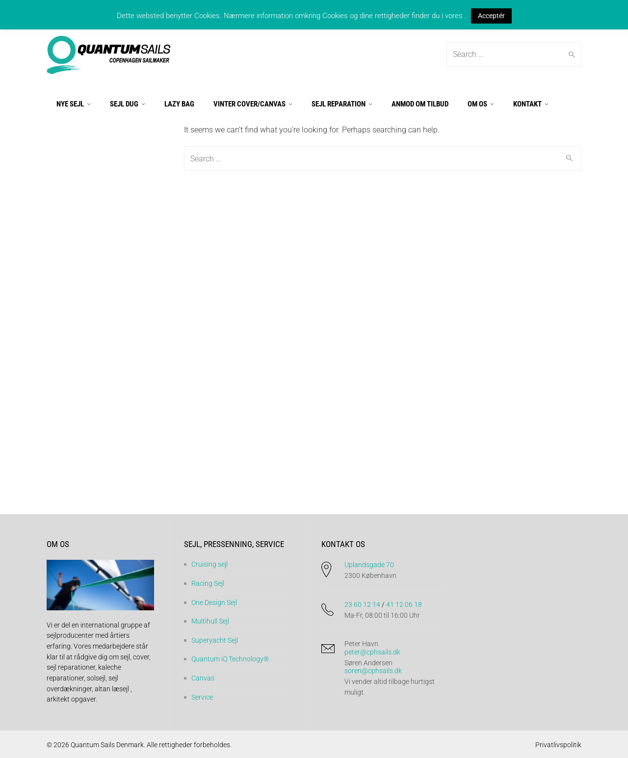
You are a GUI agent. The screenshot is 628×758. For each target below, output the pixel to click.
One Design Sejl (214, 602)
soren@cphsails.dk (373, 671)
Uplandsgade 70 (369, 565)
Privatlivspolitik (558, 745)
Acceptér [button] (491, 16)
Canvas (202, 678)
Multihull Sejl (210, 621)
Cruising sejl (209, 564)
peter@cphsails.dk (372, 651)
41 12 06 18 (404, 604)
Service (202, 697)
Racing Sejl (207, 583)
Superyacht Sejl (214, 640)
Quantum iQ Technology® (230, 659)
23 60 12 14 (362, 604)
